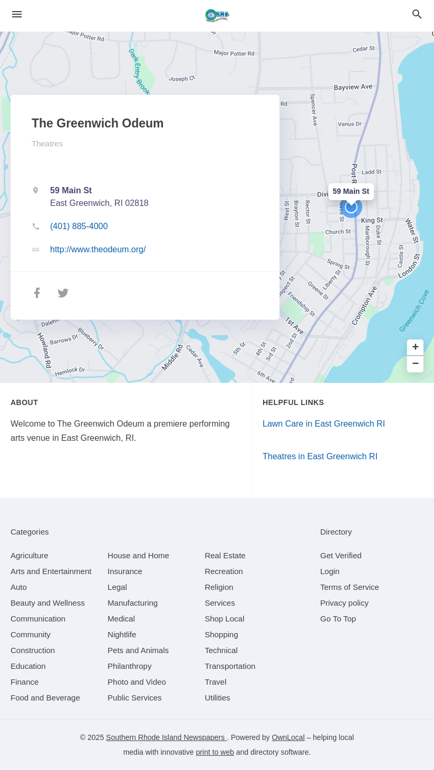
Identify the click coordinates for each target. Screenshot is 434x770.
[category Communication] (38, 618)
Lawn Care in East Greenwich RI (324, 423)
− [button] (415, 364)
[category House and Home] (138, 555)
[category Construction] (33, 650)
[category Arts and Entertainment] (51, 571)
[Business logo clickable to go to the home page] (217, 16)
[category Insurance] (125, 571)
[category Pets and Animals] (138, 650)
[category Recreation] (224, 571)
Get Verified (340, 555)
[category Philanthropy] (129, 666)
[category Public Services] (135, 697)
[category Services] (220, 602)
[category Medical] (121, 618)
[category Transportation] (230, 666)
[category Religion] (219, 587)
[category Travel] (215, 681)
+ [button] (415, 348)
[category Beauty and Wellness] (48, 602)
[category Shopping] (221, 634)
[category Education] (28, 666)
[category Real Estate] (225, 555)
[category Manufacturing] (133, 602)
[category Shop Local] (224, 618)
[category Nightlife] (122, 634)
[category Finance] (24, 681)
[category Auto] (19, 587)
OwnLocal (288, 737)
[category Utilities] (217, 697)
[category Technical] (221, 650)
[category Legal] (117, 587)
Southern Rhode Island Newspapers (166, 737)
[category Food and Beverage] (45, 697)
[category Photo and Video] (137, 681)
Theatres (47, 143)
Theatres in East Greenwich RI (320, 456)
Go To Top (338, 618)
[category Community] (31, 634)
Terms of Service (349, 587)
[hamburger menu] (17, 14)
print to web (215, 752)
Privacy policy (344, 602)
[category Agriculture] (30, 555)
